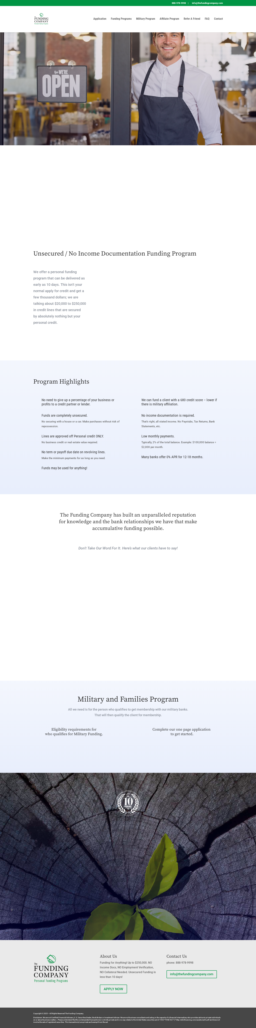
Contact (218, 19)
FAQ (207, 19)
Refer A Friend (192, 19)
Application (99, 19)
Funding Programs (121, 19)
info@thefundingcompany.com (191, 974)
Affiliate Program (169, 19)
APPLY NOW (113, 989)
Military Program (145, 19)
